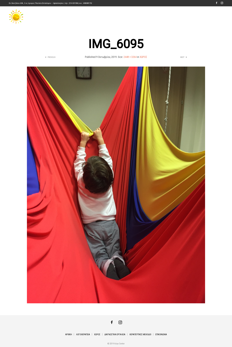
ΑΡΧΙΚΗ (119, 17)
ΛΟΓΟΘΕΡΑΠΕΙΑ (134, 17)
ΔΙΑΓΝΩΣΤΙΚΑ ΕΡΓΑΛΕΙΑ (167, 17)
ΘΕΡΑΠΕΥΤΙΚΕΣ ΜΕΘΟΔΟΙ (193, 17)
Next (182, 57)
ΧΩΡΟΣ (149, 17)
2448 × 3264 (130, 56)
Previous (51, 57)
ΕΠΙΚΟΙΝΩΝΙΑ (215, 17)
